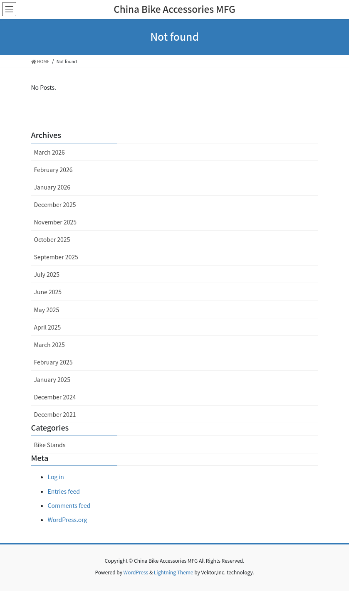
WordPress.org (67, 519)
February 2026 (53, 169)
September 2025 (56, 257)
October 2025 (52, 239)
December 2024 (55, 397)
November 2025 (55, 222)
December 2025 (55, 204)
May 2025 (46, 309)
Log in (56, 477)
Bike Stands (50, 445)
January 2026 (52, 187)
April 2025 (47, 327)
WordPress (136, 572)
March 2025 (49, 344)
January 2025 (52, 379)
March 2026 (49, 152)
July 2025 (46, 274)
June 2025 (48, 292)
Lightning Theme (173, 572)
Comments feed (69, 505)
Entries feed (64, 491)
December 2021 (55, 414)
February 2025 (53, 362)
